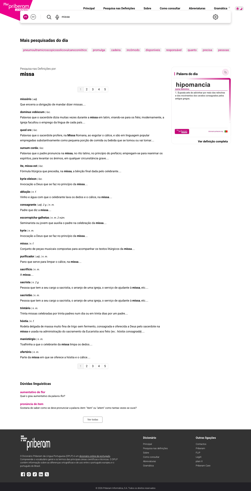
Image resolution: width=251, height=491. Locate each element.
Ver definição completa (213, 141)
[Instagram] (28, 476)
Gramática (222, 8)
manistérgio (28, 339)
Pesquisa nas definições (155, 448)
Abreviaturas (197, 8)
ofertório (25, 352)
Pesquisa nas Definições (119, 8)
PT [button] (25, 17)
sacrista (25, 282)
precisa (207, 50)
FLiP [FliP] (198, 452)
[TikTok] (35, 476)
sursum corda (29, 148)
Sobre (147, 8)
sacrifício (26, 269)
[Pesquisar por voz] (57, 17)
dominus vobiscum (32, 112)
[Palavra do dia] (225, 72)
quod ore (25, 130)
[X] (47, 476)
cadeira (116, 50)
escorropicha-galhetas (34, 217)
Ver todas (92, 419)
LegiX (199, 457)
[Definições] (215, 17)
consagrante (28, 204)
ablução (25, 191)
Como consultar (170, 8)
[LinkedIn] (40, 476)
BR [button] (33, 17)
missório (25, 99)
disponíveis (153, 50)
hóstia (24, 321)
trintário (25, 308)
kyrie (23, 230)
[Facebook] (23, 476)
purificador (27, 256)
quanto (192, 50)
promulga (99, 50)
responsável (174, 50)
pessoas (223, 50)
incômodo (133, 50)
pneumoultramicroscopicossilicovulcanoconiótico (55, 50)
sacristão (26, 295)
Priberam (200, 448)
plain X (199, 461)
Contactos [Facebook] (201, 444)
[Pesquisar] (49, 17)
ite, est (28, 166)
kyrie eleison (28, 178)
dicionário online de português (94, 456)
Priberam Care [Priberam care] (203, 465)
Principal (89, 8)
